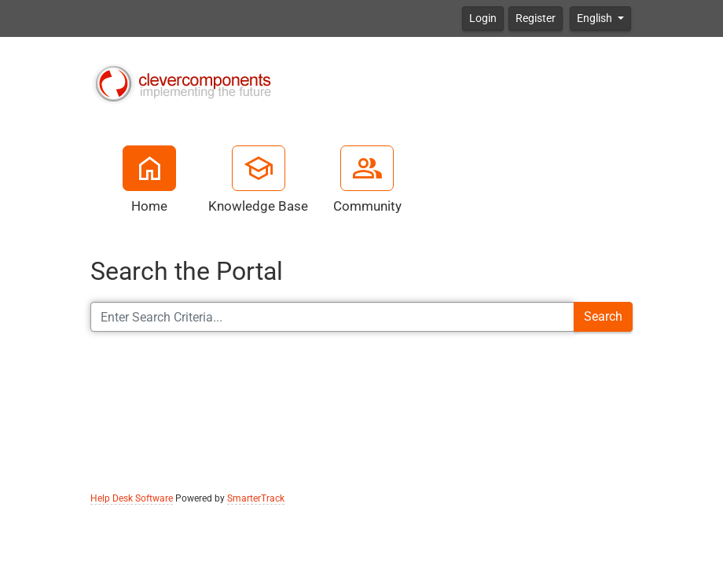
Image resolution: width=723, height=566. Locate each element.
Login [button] (483, 18)
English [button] (596, 18)
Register (536, 18)
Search (603, 316)
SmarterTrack (255, 498)
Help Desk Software (131, 498)
